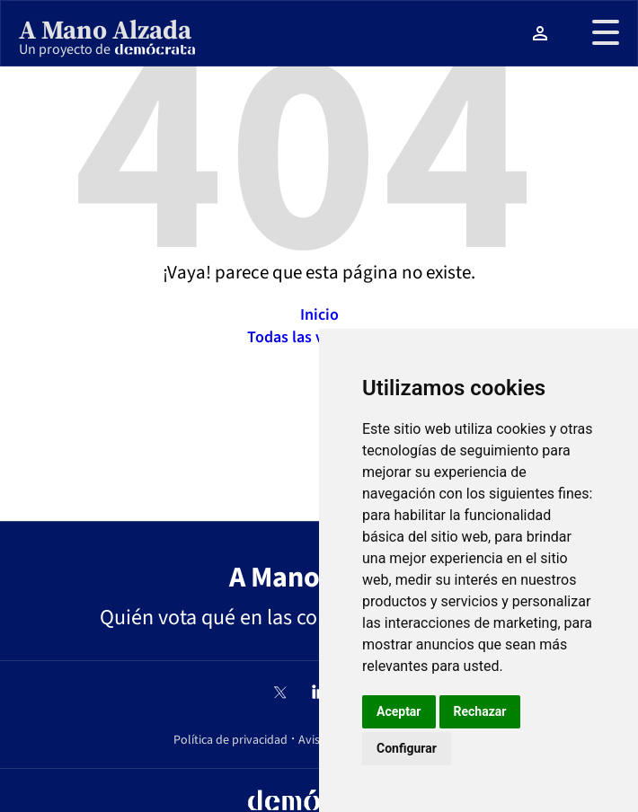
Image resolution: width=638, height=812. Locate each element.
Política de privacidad (230, 740)
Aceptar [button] (399, 711)
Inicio (319, 315)
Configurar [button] (407, 748)
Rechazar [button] (480, 711)
